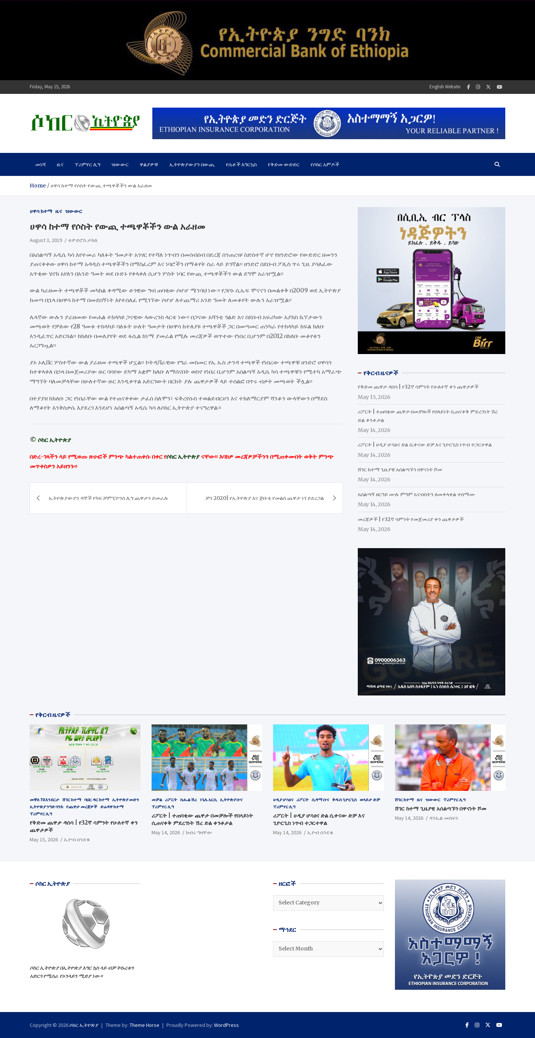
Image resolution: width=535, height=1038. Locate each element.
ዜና (60, 164)
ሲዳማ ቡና (320, 799)
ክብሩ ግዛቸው (199, 832)
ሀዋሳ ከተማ (41, 211)
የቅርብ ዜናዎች (52, 715)
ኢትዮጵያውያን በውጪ (192, 164)
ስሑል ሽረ (188, 799)
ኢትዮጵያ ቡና (231, 799)
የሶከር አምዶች (325, 164)
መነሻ (40, 164)
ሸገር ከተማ (71, 799)
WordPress (226, 1025)
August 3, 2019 (46, 240)
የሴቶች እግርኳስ (241, 164)
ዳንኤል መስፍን (443, 818)
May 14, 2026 (166, 832)
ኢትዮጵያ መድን (125, 799)
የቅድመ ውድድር (283, 164)
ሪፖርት (171, 799)
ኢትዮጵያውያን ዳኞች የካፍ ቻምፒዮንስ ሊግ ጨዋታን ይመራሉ (108, 498)
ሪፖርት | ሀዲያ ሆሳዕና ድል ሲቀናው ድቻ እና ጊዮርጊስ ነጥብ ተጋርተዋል (425, 444)
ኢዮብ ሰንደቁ (77, 839)
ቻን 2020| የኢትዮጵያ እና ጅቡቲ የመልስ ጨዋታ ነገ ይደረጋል (264, 498)
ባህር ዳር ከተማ (96, 799)
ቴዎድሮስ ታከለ (82, 240)
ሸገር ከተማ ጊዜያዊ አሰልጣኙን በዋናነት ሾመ (400, 469)
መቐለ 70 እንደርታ (44, 799)
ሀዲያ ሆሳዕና (283, 799)
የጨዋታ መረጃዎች (81, 806)
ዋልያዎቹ (149, 164)
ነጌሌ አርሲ (208, 799)
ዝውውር (120, 164)
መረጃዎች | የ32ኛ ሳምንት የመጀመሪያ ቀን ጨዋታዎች (411, 519)
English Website (444, 87)
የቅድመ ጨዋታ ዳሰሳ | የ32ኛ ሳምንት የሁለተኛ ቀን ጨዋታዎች (418, 386)
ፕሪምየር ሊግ (87, 164)
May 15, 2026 (44, 839)
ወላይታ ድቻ (370, 799)
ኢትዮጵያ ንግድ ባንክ (46, 806)
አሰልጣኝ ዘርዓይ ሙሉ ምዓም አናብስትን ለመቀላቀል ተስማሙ (416, 494)
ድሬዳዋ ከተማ (112, 806)
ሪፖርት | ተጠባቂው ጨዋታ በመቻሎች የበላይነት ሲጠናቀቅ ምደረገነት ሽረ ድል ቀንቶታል (202, 819)
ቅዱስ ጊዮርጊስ (344, 799)
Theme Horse (144, 1025)
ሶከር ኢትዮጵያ (83, 1025)
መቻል (157, 799)
